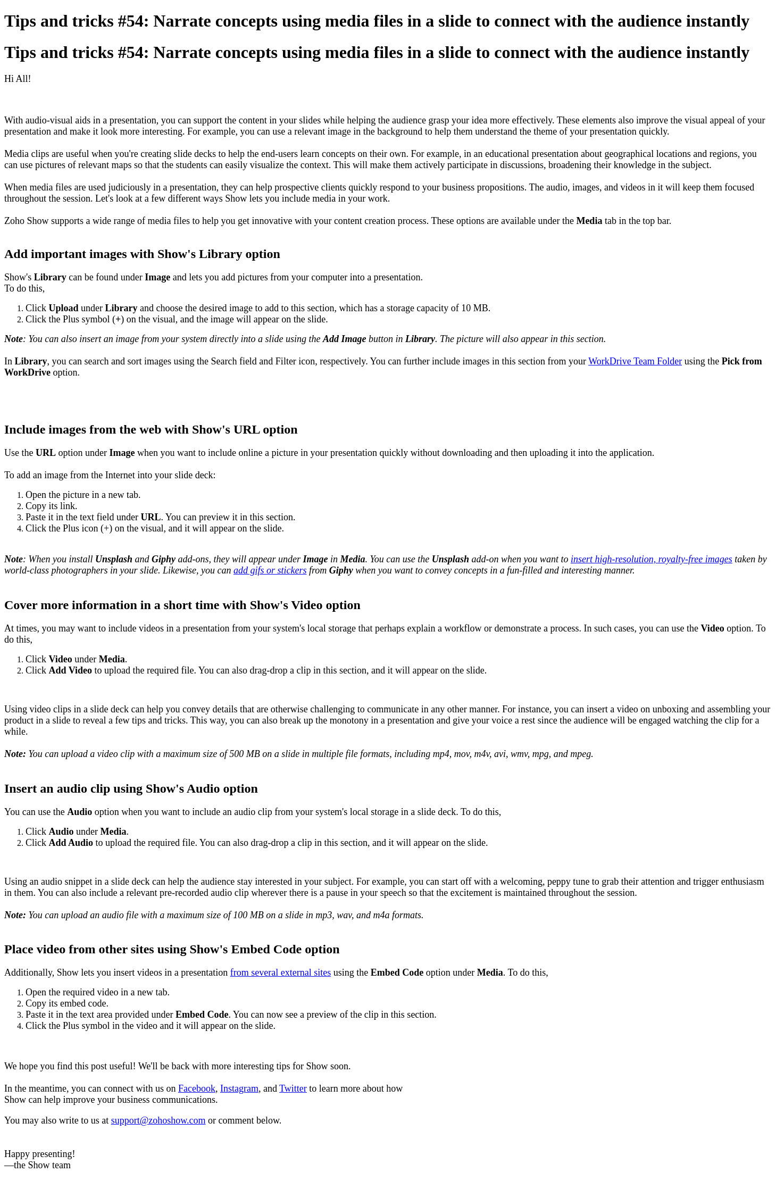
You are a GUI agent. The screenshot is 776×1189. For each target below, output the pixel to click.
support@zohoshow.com (158, 1120)
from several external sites (280, 972)
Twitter (293, 1088)
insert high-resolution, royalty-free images (651, 559)
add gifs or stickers (270, 570)
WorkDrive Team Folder (635, 361)
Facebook (196, 1088)
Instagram (239, 1088)
